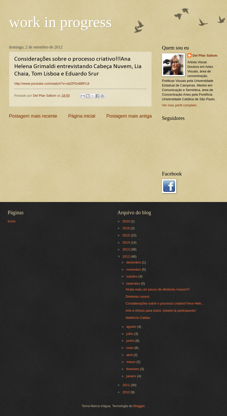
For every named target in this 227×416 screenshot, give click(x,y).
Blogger (139, 406)
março (131, 362)
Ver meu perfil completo (179, 105)
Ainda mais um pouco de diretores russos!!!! (157, 289)
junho (130, 341)
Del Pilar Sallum (205, 55)
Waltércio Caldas (137, 318)
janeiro (131, 376)
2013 (126, 249)
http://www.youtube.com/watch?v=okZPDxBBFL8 (51, 83)
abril (129, 355)
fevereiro (133, 369)
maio (130, 348)
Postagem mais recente (33, 116)
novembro (134, 269)
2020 (126, 221)
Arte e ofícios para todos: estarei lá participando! (160, 310)
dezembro (134, 262)
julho (130, 334)
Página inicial (81, 116)
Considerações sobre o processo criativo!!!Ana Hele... (164, 303)
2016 (126, 228)
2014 (126, 242)
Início (12, 221)
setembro (133, 283)
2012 (126, 256)
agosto (131, 327)
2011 (126, 385)
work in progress (60, 22)
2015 (126, 235)
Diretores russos (137, 296)
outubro (132, 276)
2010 (126, 392)
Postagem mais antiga (129, 116)
